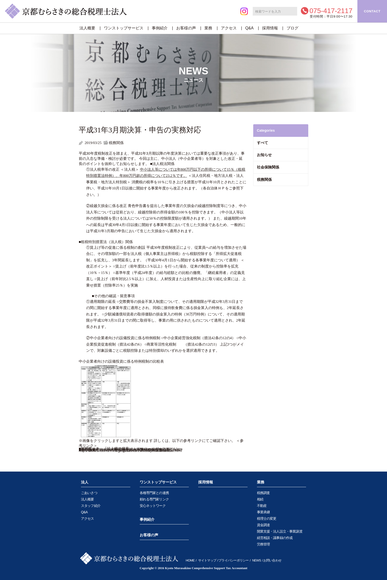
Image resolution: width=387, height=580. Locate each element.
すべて (262, 143)
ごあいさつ (89, 493)
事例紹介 (160, 28)
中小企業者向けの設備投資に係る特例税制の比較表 (121, 361)
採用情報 (270, 28)
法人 (84, 482)
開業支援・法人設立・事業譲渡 (279, 531)
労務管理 (263, 544)
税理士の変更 (266, 518)
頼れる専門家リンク (154, 499)
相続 (260, 499)
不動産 (262, 506)
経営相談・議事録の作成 (275, 538)
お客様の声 (186, 28)
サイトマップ (207, 560)
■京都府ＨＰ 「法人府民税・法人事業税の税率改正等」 (126, 449)
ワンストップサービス (123, 28)
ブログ (292, 28)
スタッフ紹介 (90, 506)
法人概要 (87, 28)
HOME (190, 560)
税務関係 (264, 179)
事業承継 (263, 512)
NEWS (256, 560)
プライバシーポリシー (233, 560)
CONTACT (372, 11)
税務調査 (263, 493)
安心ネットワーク (153, 506)
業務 (208, 28)
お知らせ (264, 155)
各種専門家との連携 (154, 493)
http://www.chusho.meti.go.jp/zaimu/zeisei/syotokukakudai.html (130, 450)
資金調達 (263, 525)
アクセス (229, 28)
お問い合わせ (272, 560)
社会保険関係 (268, 167)
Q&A (249, 28)
